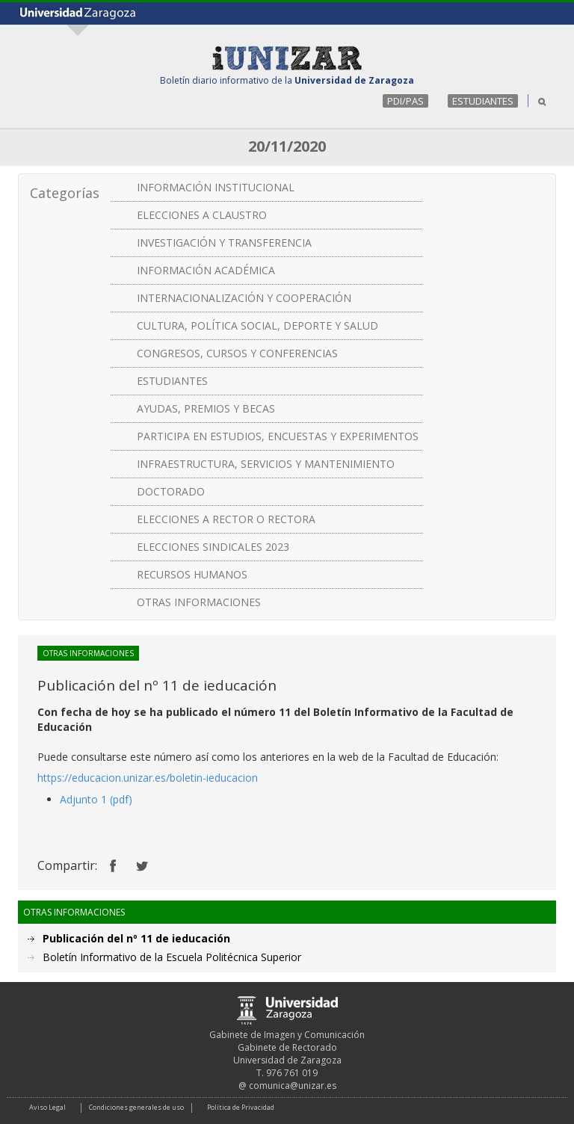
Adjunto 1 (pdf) (96, 799)
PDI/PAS (405, 101)
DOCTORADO (171, 491)
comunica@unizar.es (292, 1085)
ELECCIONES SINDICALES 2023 (213, 547)
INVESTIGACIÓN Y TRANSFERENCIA (224, 242)
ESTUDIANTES (482, 101)
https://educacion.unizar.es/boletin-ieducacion (147, 778)
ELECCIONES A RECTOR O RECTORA (226, 519)
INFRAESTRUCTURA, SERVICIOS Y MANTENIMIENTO (266, 464)
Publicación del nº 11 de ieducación (136, 938)
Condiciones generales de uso (136, 1107)
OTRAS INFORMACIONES (199, 602)
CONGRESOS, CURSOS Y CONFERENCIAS (237, 353)
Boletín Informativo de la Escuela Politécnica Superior (172, 957)
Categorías (64, 193)
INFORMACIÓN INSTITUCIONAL (215, 187)
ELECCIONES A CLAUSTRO (202, 215)
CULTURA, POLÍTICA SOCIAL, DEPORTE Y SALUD (257, 325)
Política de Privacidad (240, 1107)
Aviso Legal (47, 1107)
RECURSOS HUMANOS (192, 574)
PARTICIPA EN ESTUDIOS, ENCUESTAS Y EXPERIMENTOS (278, 436)
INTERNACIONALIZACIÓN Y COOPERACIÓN (244, 298)
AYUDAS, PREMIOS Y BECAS (206, 408)
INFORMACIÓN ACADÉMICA (206, 270)
